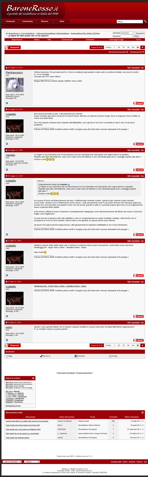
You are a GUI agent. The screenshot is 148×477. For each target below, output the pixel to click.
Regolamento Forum (13, 406)
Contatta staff (116, 462)
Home (125, 462)
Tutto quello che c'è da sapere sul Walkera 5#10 (23, 429)
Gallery (37, 39)
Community (67, 39)
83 (128, 47)
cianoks (10, 155)
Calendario (90, 39)
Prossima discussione (84, 373)
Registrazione (17, 39)
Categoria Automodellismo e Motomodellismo (52, 33)
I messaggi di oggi (116, 39)
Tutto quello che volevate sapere (17, 437)
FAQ (49, 39)
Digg (10, 356)
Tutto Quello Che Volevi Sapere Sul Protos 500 (23, 425)
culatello (11, 114)
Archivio (132, 462)
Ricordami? (139, 33)
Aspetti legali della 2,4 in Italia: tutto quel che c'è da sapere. (27, 421)
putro (9, 327)
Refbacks (9, 402)
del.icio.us (46, 356)
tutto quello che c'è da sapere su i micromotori (22, 433)
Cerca (138, 39)
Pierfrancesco (14, 72)
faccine (10, 393)
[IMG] (14, 395)
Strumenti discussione (117, 52)
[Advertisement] (106, 10)
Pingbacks (9, 400)
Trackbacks (10, 398)
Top (145, 462)
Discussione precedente (66, 373)
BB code (9, 391)
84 (133, 47)
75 (123, 47)
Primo (108, 47)
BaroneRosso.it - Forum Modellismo (21, 33)
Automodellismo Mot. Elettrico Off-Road (85, 33)
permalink (135, 67)
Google (114, 356)
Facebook (81, 356)
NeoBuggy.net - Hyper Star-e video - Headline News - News (60, 286)
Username (116, 33)
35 (119, 47)
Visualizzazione (136, 52)
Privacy (140, 462)
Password (116, 36)
